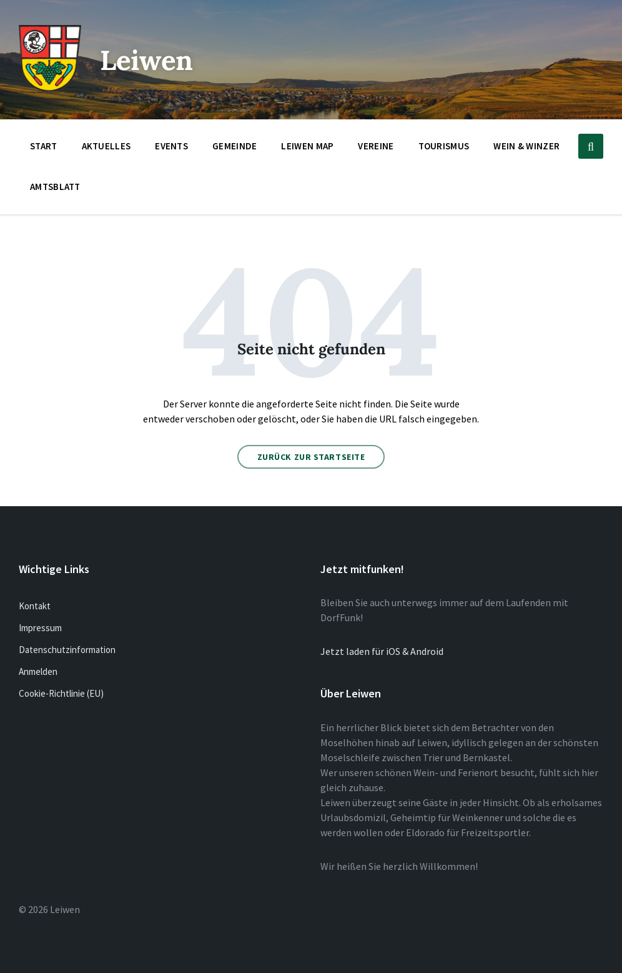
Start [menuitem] (43, 146)
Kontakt (35, 606)
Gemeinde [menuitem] (234, 146)
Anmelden (38, 671)
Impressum (40, 628)
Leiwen (152, 59)
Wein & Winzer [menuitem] (526, 146)
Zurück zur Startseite (311, 456)
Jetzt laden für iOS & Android (381, 651)
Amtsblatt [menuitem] (55, 186)
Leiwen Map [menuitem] (307, 146)
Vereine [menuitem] (375, 146)
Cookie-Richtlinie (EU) (61, 693)
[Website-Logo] (50, 88)
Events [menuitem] (171, 146)
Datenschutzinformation (67, 650)
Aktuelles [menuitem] (106, 146)
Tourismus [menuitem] (444, 146)
